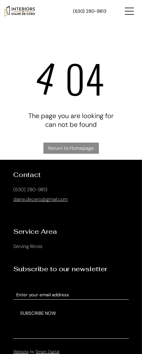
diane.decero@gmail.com (40, 199)
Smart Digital (47, 345)
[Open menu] (129, 11)
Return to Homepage (71, 148)
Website (21, 345)
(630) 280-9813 (30, 189)
